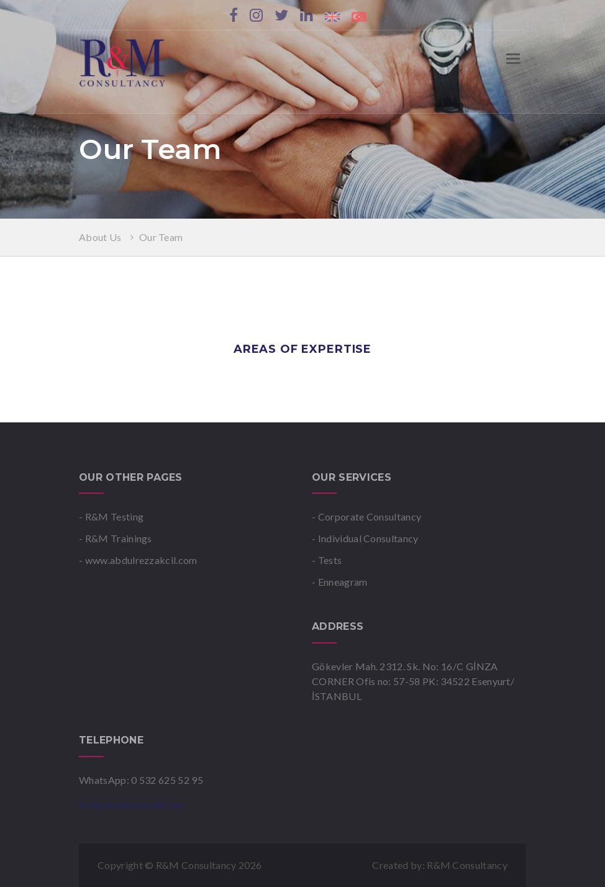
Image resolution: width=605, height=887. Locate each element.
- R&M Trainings (115, 538)
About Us (101, 237)
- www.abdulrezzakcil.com (138, 560)
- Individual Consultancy (365, 538)
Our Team (161, 237)
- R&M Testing (111, 516)
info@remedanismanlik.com (131, 804)
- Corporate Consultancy (366, 516)
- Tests (327, 560)
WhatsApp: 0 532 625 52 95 (141, 780)
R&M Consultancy (467, 865)
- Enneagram (340, 582)
